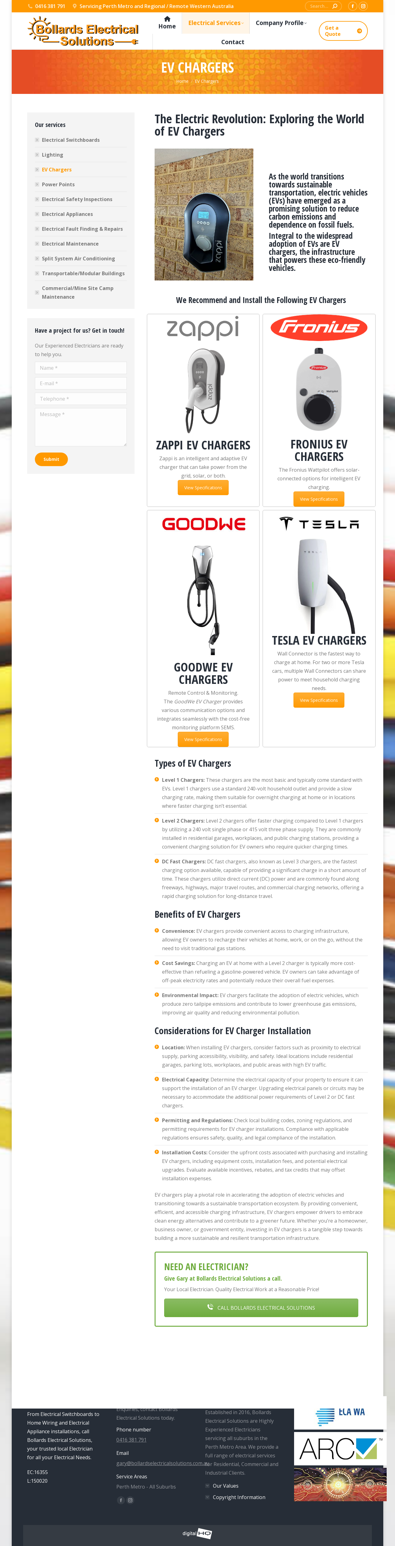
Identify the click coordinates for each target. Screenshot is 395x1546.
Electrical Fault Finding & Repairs (82, 228)
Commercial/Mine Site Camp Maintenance (78, 292)
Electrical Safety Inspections (77, 199)
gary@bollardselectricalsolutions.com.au (162, 1463)
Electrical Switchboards (71, 140)
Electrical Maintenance (70, 243)
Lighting (52, 154)
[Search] (323, 6)
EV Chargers (57, 169)
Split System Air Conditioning (78, 258)
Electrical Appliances (67, 214)
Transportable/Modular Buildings (83, 273)
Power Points (58, 184)
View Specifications (203, 488)
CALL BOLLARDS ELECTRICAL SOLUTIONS (261, 1307)
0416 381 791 (46, 6)
